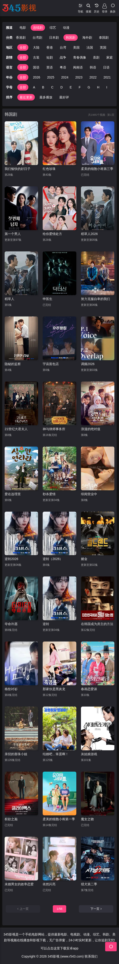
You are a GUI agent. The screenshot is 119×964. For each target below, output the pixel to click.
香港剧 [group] (21, 37)
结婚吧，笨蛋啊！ (55, 754)
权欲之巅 (11, 819)
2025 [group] (50, 77)
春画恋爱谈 (89, 689)
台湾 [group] (63, 47)
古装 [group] (36, 57)
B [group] (43, 87)
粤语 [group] (63, 67)
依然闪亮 (49, 884)
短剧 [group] (49, 57)
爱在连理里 (13, 494)
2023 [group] (78, 77)
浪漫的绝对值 (90, 429)
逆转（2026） (53, 559)
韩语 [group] (93, 67)
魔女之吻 (87, 819)
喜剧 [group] (96, 57)
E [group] (71, 87)
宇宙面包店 (51, 364)
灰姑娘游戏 (89, 754)
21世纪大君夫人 (16, 429)
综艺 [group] (53, 27)
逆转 (46, 624)
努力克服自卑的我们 (95, 299)
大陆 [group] (36, 47)
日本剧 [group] (54, 37)
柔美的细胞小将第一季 (59, 819)
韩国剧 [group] (70, 37)
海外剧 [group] (87, 37)
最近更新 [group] (26, 97)
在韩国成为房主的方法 (97, 624)
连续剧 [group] (38, 27)
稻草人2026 (89, 234)
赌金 (84, 559)
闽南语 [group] (78, 67)
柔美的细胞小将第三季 (97, 169)
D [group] (61, 87)
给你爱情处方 (52, 234)
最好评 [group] (64, 97)
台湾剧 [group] (37, 37)
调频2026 (88, 364)
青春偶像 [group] (79, 57)
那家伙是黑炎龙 (54, 689)
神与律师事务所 (54, 429)
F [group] (80, 87)
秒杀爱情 (49, 494)
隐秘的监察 (13, 364)
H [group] (98, 87)
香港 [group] (49, 47)
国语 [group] (36, 67)
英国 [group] (103, 47)
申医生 (47, 299)
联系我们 (91, 956)
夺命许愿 (11, 624)
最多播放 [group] (45, 97)
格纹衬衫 (11, 689)
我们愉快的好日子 (17, 169)
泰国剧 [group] (104, 37)
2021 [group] (107, 77)
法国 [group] (89, 47)
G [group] (89, 87)
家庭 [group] (109, 57)
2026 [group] (36, 77)
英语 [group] (49, 67)
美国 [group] (76, 47)
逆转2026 (11, 559)
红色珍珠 (49, 169)
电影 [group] (23, 27)
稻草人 (9, 299)
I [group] (106, 87)
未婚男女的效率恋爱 (19, 884)
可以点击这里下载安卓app (59, 948)
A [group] (34, 87)
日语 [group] (106, 67)
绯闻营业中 (89, 494)
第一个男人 (13, 234)
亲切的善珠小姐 (16, 754)
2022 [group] (93, 77)
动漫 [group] (66, 27)
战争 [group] (63, 57)
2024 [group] (64, 77)
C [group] (52, 87)
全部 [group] (23, 47)
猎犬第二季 (89, 884)
